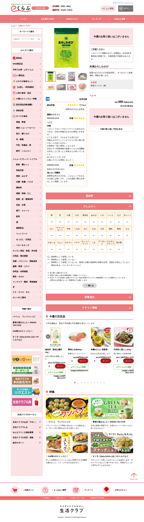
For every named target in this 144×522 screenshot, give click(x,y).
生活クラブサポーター (56, 169)
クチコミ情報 (93, 308)
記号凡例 (83, 99)
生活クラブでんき (25, 427)
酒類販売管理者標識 (97, 498)
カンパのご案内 (19, 297)
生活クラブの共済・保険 (25, 438)
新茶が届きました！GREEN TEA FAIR (24, 323)
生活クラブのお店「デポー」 (25, 422)
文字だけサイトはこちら (123, 2)
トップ (13, 26)
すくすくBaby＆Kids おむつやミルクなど (26, 338)
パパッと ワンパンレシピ (24, 316)
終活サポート (25, 443)
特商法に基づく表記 (78, 498)
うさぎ (49, 122)
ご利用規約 (46, 498)
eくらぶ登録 (108, 8)
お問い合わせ (60, 498)
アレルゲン (92, 207)
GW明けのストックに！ (23, 331)
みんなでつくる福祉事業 (25, 432)
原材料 (95, 197)
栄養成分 (94, 298)
